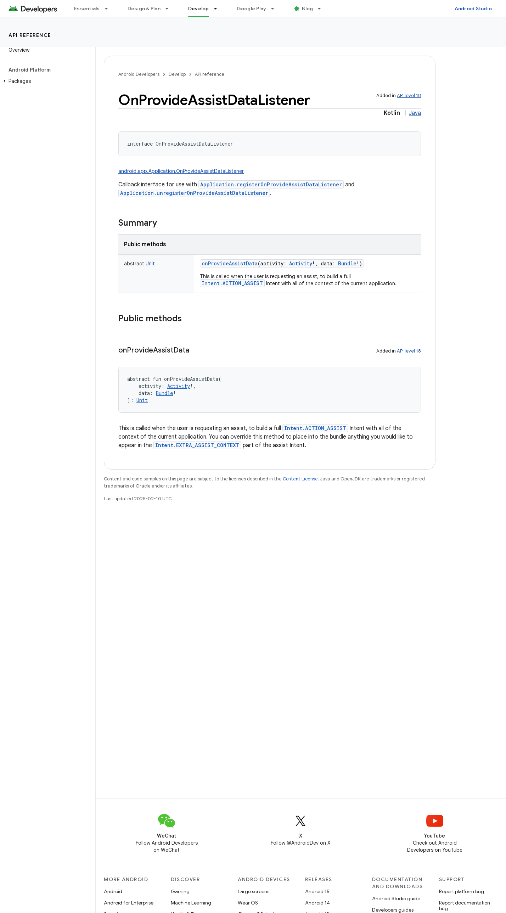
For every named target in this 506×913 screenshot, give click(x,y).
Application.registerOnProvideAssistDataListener (271, 184)
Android (113, 891)
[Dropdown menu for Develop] (218, 8)
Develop (177, 74)
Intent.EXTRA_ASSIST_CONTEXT (197, 445)
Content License (300, 479)
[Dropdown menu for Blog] (322, 8)
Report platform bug (461, 891)
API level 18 (409, 95)
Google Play (251, 8)
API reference (30, 35)
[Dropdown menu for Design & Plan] (170, 8)
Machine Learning (191, 903)
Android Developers (138, 74)
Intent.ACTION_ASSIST (232, 283)
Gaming (180, 891)
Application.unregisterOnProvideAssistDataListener (194, 193)
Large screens (253, 891)
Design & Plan (144, 8)
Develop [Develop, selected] (198, 8)
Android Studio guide (396, 898)
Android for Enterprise (128, 903)
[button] (46, 81)
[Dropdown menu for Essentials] (109, 8)
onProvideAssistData (230, 263)
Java (415, 113)
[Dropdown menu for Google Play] (275, 8)
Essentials (87, 8)
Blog (307, 8)
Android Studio (473, 8)
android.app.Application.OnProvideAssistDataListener (181, 171)
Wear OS (248, 903)
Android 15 (317, 891)
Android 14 (317, 903)
